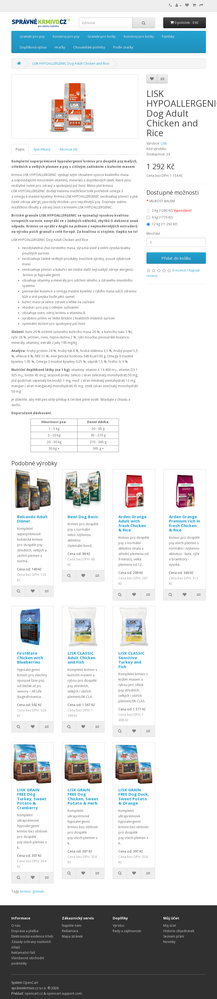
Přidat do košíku (176, 258)
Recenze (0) (68, 149)
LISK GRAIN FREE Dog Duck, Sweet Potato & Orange (133, 796)
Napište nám (71, 925)
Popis (20, 149)
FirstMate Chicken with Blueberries (30, 657)
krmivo (25, 891)
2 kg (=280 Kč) (169, 210)
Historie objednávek (178, 931)
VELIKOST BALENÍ (162, 201)
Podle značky (123, 47)
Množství (153, 233)
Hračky (60, 47)
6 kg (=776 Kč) (159, 217)
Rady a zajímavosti (127, 931)
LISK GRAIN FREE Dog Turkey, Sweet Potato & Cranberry (31, 798)
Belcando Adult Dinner (32, 519)
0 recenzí (179, 270)
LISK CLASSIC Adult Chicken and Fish (81, 657)
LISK (164, 143)
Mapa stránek (72, 936)
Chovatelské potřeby (89, 47)
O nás (15, 925)
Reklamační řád (23, 952)
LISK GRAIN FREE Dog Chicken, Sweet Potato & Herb (83, 796)
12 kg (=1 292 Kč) (161, 224)
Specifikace (42, 149)
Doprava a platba (24, 931)
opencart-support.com (64, 993)
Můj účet (169, 925)
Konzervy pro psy (66, 36)
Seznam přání (173, 936)
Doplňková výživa (33, 47)
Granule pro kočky (102, 36)
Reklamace (70, 931)
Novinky (169, 941)
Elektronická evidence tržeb (32, 936)
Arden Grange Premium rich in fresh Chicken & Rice (184, 523)
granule (38, 891)
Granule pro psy (32, 36)
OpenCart (30, 982)
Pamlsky (168, 36)
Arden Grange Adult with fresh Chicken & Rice (132, 523)
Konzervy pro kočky (139, 36)
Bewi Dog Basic (83, 516)
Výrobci (118, 925)
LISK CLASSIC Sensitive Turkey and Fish (131, 659)
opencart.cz (34, 993)
